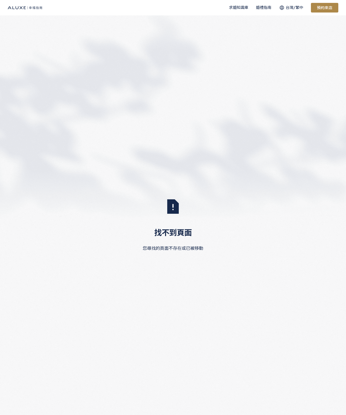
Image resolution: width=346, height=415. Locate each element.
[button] (238, 7)
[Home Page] (25, 7)
